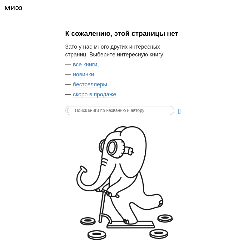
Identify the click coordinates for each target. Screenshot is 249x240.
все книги (85, 64)
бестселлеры (90, 84)
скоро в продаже (95, 94)
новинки (83, 74)
